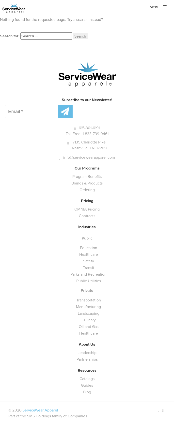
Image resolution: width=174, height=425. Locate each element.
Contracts (87, 216)
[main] (87, 20)
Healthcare (88, 254)
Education (88, 248)
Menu (158, 7)
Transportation (88, 300)
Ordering (87, 190)
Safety (88, 261)
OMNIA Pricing (87, 209)
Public (87, 238)
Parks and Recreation (88, 274)
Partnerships (87, 359)
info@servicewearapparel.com (89, 157)
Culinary (88, 320)
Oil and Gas (88, 326)
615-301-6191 (89, 128)
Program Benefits (87, 176)
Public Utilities (88, 281)
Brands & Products (87, 183)
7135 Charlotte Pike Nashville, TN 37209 (89, 145)
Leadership (87, 352)
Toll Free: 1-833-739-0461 (87, 134)
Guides (87, 385)
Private (87, 290)
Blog (87, 392)
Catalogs (87, 379)
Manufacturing (88, 307)
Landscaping (88, 313)
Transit (88, 267)
